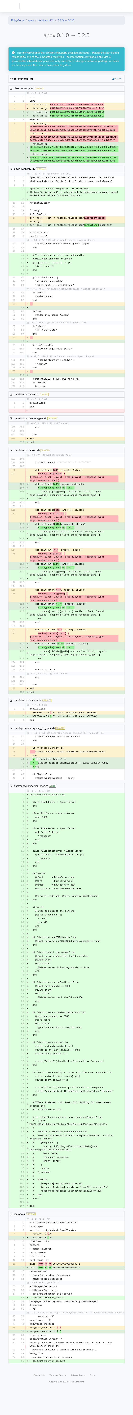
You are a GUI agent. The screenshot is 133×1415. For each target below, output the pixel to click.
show (118, 78)
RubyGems (17, 20)
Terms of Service (58, 1401)
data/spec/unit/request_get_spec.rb (34, 739)
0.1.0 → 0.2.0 (65, 20)
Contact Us (39, 1401)
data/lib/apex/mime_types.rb (30, 424)
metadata (19, 1237)
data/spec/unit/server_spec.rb (31, 798)
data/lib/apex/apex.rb (26, 400)
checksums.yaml (23, 88)
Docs (92, 1401)
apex (31, 20)
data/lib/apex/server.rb (27, 456)
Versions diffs (46, 20)
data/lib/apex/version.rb (27, 711)
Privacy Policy (78, 1401)
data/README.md (24, 169)
